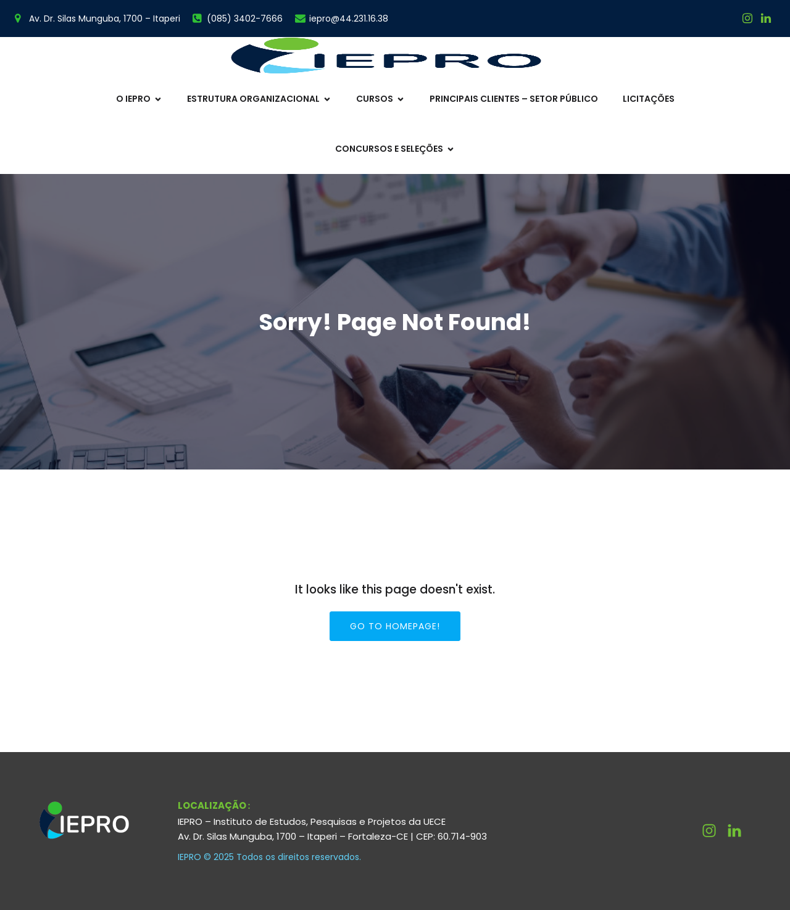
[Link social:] (766, 18)
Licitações (649, 99)
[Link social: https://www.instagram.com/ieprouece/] (747, 18)
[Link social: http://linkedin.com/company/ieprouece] (739, 831)
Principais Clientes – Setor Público (514, 99)
